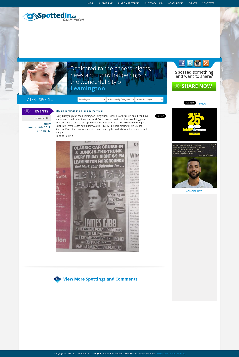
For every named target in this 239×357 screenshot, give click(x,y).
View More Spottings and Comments (100, 279)
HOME (89, 3)
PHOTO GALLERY (153, 3)
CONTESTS (208, 3)
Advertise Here (194, 190)
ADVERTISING (175, 3)
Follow (202, 103)
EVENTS (192, 3)
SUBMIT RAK (105, 3)
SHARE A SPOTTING (128, 3)
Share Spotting (177, 353)
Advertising (162, 353)
